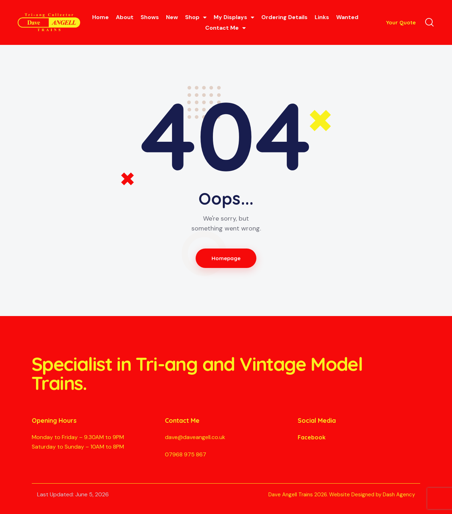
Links (322, 17)
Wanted (347, 17)
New (172, 17)
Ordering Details (284, 17)
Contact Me (225, 28)
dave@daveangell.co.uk (195, 437)
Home (100, 17)
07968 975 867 (185, 454)
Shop (196, 17)
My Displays (234, 17)
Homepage (226, 258)
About (124, 17)
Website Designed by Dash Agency (372, 494)
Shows (150, 17)
